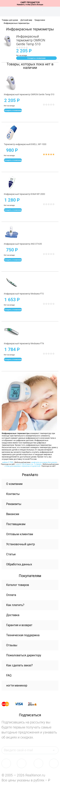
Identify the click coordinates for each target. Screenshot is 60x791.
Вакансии (12, 514)
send (55, 750)
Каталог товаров (17, 585)
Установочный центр (20, 544)
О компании (14, 484)
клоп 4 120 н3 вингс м (24, 464)
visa (20, 704)
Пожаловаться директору (23, 655)
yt (53, 763)
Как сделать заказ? (19, 665)
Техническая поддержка (22, 635)
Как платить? (15, 605)
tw (38, 763)
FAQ (8, 675)
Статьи (11, 554)
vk (6, 763)
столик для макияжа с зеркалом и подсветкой (22, 466)
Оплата (11, 595)
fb (21, 763)
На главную (30, 11)
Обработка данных (19, 564)
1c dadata (37, 464)
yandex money (34, 704)
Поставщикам (15, 524)
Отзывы (11, 645)
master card (7, 704)
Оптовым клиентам (19, 534)
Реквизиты (13, 504)
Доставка (12, 615)
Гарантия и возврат (19, 625)
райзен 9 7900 (7, 462)
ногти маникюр (16, 685)
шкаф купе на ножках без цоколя (44, 462)
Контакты (13, 494)
